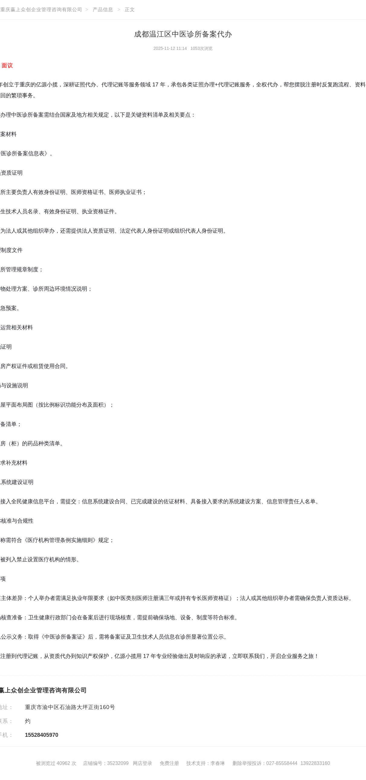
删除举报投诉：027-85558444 (265, 763)
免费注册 (169, 763)
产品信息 (103, 9)
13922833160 (315, 763)
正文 (130, 9)
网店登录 (142, 763)
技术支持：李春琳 (205, 763)
